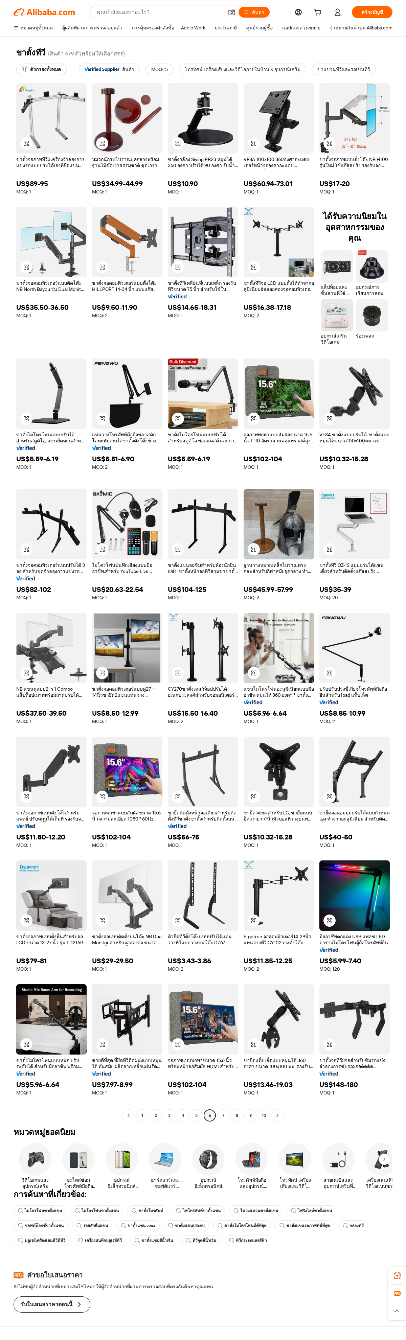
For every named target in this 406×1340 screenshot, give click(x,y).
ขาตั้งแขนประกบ (186, 1225)
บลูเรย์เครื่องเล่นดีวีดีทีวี (41, 1240)
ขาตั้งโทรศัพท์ (147, 1211)
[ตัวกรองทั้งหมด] (41, 69)
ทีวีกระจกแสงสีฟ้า (248, 1240)
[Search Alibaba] (159, 12)
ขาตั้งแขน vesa (138, 1225)
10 (264, 1115)
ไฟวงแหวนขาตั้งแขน (255, 1211)
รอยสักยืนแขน (92, 1225)
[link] (397, 1276)
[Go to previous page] (128, 1115)
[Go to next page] (277, 1115)
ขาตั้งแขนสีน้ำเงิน (154, 1240)
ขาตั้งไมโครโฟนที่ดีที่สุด (242, 1225)
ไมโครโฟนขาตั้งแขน (40, 1211)
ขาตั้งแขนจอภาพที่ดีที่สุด (304, 1225)
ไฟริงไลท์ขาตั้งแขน (311, 1211)
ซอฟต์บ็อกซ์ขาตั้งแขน (41, 1225)
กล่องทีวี (353, 1225)
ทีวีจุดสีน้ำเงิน (201, 1240)
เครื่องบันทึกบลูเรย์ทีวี (100, 1240)
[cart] (319, 13)
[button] (232, 12)
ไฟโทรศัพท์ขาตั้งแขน (198, 1211)
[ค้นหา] (254, 12)
